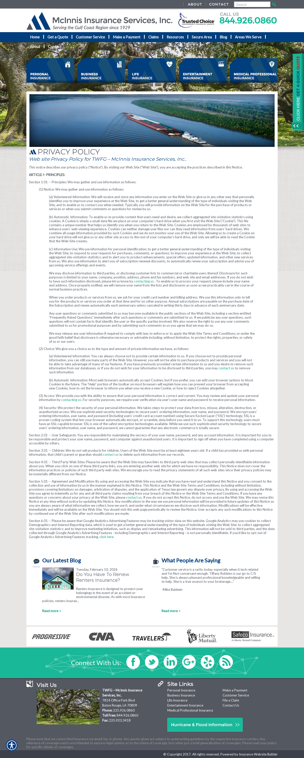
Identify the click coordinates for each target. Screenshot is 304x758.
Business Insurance (181, 695)
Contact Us (231, 705)
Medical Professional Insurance (190, 710)
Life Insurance (177, 700)
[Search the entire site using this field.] (252, 5)
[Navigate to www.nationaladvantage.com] (296, 92)
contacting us (144, 281)
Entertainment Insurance (185, 705)
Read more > (51, 611)
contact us (226, 368)
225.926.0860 (124, 710)
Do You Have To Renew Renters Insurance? (102, 577)
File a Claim (231, 700)
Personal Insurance (181, 690)
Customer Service (236, 695)
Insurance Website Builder (258, 754)
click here (106, 537)
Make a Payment (235, 690)
